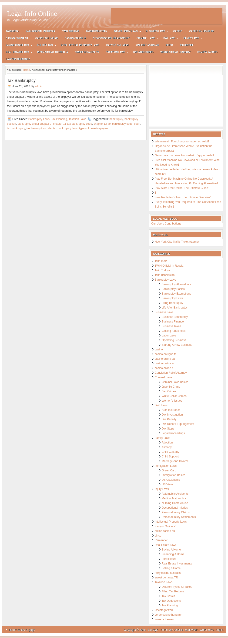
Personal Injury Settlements (179, 517)
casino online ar (46, 38)
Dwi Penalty (169, 419)
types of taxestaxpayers (93, 128)
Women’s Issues (172, 400)
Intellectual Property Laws (80, 45)
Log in (219, 629)
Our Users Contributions (166, 223)
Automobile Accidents (175, 493)
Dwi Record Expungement (178, 424)
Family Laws (191, 39)
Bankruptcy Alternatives (176, 284)
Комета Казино (207, 52)
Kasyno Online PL (117, 45)
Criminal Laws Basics (175, 382)
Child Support (170, 456)
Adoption (167, 442)
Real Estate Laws (17, 53)
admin (39, 86)
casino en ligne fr (201, 31)
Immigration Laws (17, 46)
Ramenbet (186, 45)
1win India (12, 31)
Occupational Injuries (175, 507)
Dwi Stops (168, 428)
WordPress (206, 629)
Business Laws (155, 32)
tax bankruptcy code (39, 128)
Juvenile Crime (171, 386)
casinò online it (75, 38)
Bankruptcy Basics (173, 289)
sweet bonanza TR (87, 52)
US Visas (167, 484)
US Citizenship (171, 479)
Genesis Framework (184, 629)
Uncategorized (143, 52)
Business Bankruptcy (175, 317)
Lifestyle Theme (158, 629)
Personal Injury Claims (176, 512)
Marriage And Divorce (175, 461)
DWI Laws (169, 39)
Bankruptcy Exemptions (176, 293)
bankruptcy (116, 119)
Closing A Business (173, 330)
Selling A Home (171, 568)
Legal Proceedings (173, 433)
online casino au (147, 45)
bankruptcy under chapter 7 (34, 123)
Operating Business (174, 340)
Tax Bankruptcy (21, 80)
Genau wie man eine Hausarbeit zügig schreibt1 (184, 155)
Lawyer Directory (18, 59)
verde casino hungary (175, 52)
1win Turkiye (70, 31)
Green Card (169, 470)
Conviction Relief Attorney (111, 38)
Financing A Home (173, 554)
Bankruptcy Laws (126, 32)
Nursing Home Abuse (175, 503)
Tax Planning (59, 119)
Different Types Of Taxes (177, 586)
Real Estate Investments (177, 563)
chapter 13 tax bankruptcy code (113, 123)
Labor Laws (169, 335)
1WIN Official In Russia (40, 31)
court (137, 123)
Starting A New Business (177, 344)
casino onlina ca (17, 38)
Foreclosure (169, 559)
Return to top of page (22, 629)
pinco (169, 45)
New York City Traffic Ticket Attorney (177, 241)
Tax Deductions (171, 600)
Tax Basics (168, 596)
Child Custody (170, 451)
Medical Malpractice (174, 498)
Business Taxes (171, 326)
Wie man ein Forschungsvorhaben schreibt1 (182, 141)
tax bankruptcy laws (65, 128)
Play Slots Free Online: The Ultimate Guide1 (182, 188)
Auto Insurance (171, 410)
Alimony (167, 447)
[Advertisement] (166, 16)
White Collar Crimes (174, 396)
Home (26, 69)
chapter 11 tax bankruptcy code (72, 123)
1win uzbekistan (96, 31)
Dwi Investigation (172, 414)
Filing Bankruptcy (172, 303)
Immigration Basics (173, 475)
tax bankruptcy (16, 128)
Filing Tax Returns (173, 591)
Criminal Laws (146, 39)
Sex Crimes (169, 391)
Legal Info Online (32, 13)
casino (177, 31)
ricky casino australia (52, 52)
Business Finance (173, 321)
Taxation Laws (115, 53)
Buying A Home (171, 549)
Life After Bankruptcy (175, 307)
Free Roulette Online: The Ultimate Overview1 (183, 197)
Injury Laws (45, 46)
